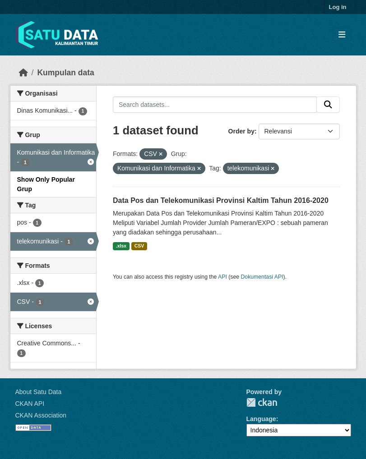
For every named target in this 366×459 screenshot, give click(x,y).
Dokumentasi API (262, 277)
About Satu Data (38, 391)
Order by (241, 131)
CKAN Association (41, 415)
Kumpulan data (65, 72)
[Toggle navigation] (342, 34)
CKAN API (30, 403)
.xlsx (121, 245)
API (222, 277)
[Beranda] (23, 72)
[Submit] (328, 104)
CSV (139, 245)
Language (261, 418)
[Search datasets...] (215, 104)
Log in (338, 7)
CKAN (261, 402)
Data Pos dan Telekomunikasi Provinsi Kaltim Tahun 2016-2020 (221, 200)
